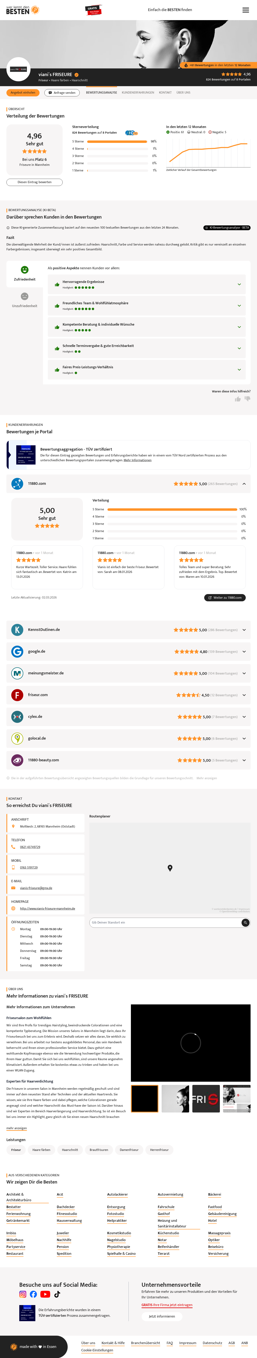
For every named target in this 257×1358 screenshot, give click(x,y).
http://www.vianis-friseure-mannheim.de (47, 908)
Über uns (183, 92)
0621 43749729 (30, 847)
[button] (23, 92)
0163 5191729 (29, 867)
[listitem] (27, 1197)
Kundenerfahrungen (138, 92)
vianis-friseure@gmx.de (36, 888)
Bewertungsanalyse (101, 92)
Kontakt (165, 92)
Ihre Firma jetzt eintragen (167, 1305)
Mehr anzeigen (207, 778)
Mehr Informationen (138, 460)
